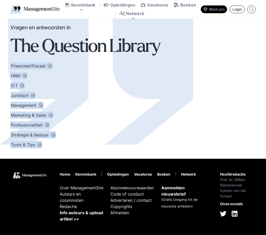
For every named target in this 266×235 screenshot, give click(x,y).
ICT (15, 85)
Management (24, 105)
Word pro (213, 9)
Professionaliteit (27, 125)
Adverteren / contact (131, 200)
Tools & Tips (23, 144)
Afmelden (119, 212)
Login (237, 9)
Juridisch (20, 95)
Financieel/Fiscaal (29, 65)
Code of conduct (127, 194)
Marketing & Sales (29, 115)
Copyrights (121, 206)
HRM (16, 75)
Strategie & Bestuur (30, 134)
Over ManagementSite (81, 187)
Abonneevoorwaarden (132, 187)
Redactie (68, 206)
